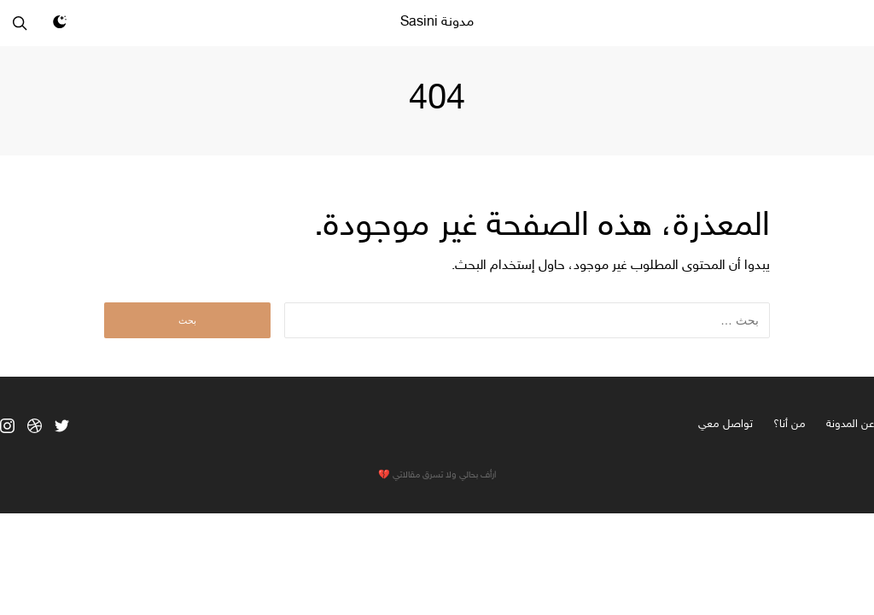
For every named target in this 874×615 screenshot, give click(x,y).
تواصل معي (725, 424)
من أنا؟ (789, 424)
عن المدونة (850, 424)
